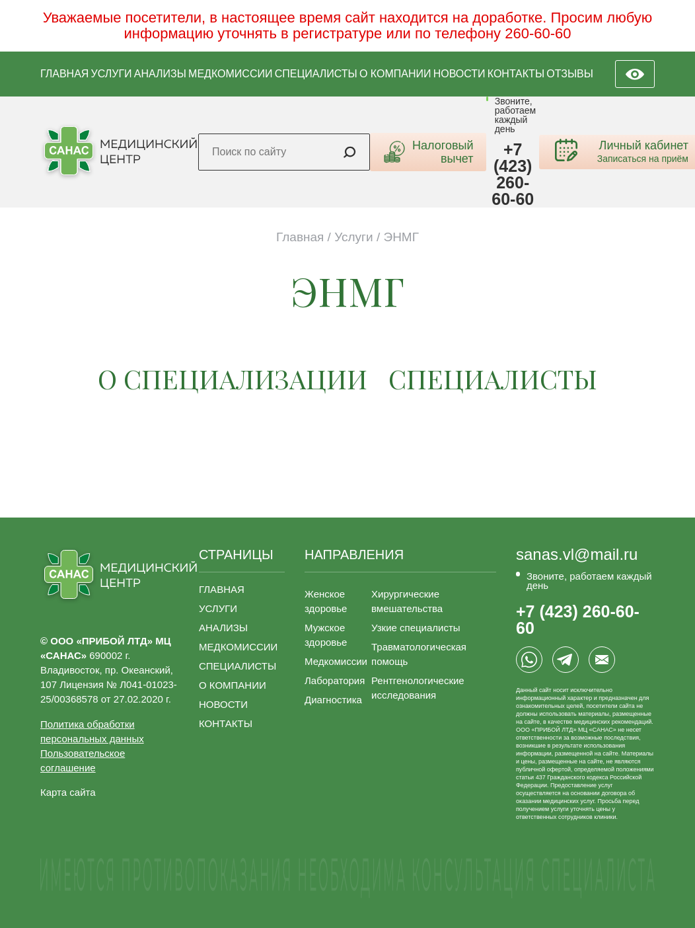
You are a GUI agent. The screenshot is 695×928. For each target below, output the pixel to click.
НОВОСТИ (459, 73)
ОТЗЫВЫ (569, 73)
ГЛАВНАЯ (64, 73)
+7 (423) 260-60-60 (513, 174)
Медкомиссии (336, 661)
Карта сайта (68, 792)
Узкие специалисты (415, 627)
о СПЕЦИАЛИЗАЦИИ (232, 378)
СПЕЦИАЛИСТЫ (316, 73)
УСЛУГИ (111, 73)
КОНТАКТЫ (516, 73)
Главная (300, 237)
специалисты (492, 378)
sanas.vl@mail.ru (577, 554)
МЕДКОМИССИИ (230, 73)
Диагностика (333, 699)
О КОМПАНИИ (395, 73)
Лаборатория (335, 680)
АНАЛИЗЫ (160, 73)
